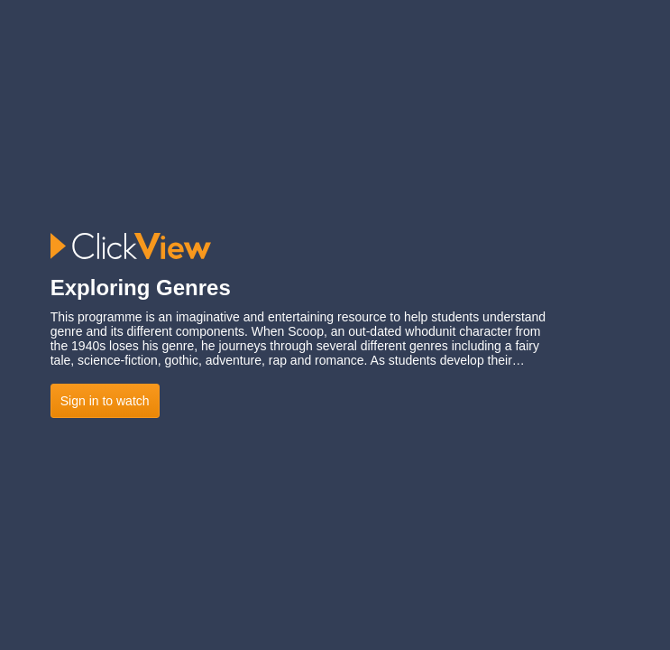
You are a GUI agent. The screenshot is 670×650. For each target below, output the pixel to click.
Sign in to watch (105, 401)
